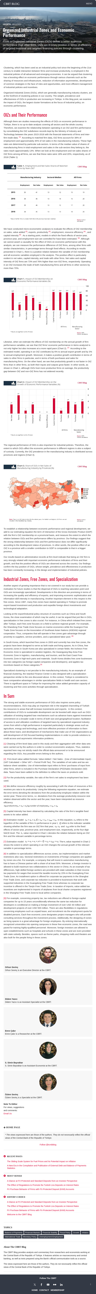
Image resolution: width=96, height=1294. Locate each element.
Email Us (8, 1113)
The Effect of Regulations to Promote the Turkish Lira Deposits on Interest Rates (43, 1185)
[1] (20, 137)
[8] (72, 636)
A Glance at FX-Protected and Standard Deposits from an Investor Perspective (42, 1181)
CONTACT (44, 1290)
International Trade (12, 1237)
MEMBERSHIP (57, 1290)
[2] (26, 231)
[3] (49, 231)
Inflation (85, 1233)
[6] (79, 238)
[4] (84, 231)
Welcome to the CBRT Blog (19, 1214)
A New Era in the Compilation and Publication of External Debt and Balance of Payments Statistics (46, 1166)
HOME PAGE (13, 1127)
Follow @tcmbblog (48, 1145)
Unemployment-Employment (51, 1237)
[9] (41, 664)
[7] (5, 841)
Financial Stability (50, 1233)
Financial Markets (32, 1233)
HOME (35, 1290)
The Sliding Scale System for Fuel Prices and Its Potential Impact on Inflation (41, 1161)
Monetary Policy (29, 1237)
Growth (7, 24)
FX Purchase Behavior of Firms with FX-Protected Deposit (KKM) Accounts (40, 1189)
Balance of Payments (13, 1233)
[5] (20, 235)
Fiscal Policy (65, 1233)
